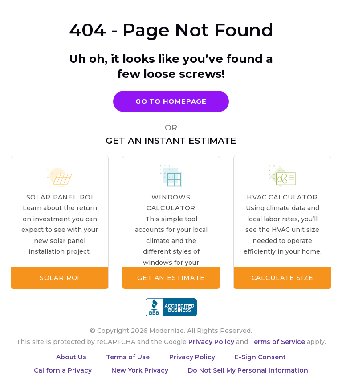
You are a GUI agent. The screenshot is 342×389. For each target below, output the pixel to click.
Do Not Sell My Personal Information (248, 370)
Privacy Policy (211, 342)
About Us (71, 357)
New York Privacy (139, 370)
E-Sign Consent (260, 357)
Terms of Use (128, 357)
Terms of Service (277, 342)
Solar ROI (60, 278)
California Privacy (63, 370)
